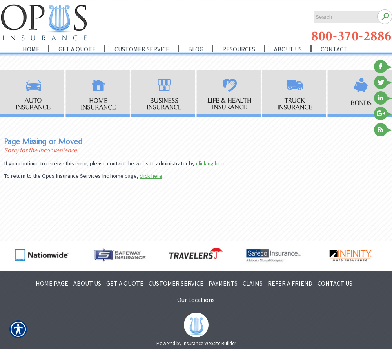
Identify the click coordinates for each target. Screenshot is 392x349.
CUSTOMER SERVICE (176, 283)
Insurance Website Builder (209, 343)
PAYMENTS (223, 283)
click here (151, 175)
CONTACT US (335, 283)
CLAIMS (253, 283)
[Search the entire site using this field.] (344, 17)
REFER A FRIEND (290, 283)
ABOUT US (87, 283)
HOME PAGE (52, 283)
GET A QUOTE (124, 283)
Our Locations (196, 300)
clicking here (211, 163)
